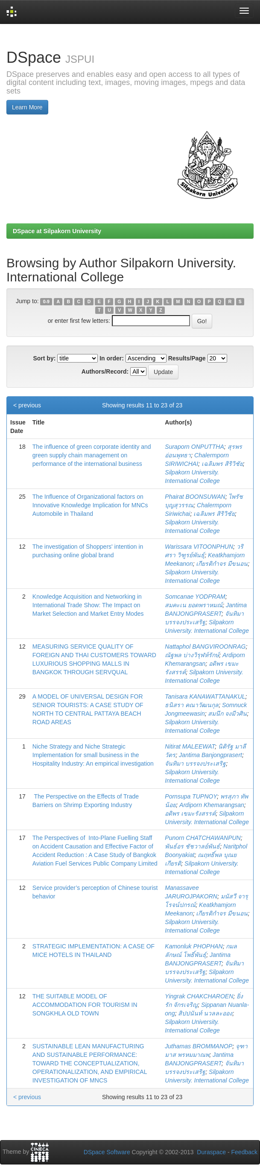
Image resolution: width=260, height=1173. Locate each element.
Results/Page (187, 358)
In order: (111, 358)
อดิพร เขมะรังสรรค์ (190, 813)
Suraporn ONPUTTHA (194, 446)
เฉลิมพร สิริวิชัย (222, 463)
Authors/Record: (105, 371)
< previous (27, 405)
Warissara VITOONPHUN (199, 546)
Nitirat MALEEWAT (190, 746)
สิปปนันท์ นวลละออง (205, 1013)
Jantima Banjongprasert (210, 755)
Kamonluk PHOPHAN (193, 946)
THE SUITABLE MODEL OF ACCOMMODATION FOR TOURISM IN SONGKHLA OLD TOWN (84, 1005)
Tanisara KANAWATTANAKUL (205, 696)
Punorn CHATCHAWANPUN (202, 837)
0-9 (46, 301)
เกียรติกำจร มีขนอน (222, 563)
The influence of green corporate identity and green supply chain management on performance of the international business (91, 455)
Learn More (27, 107)
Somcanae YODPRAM (195, 596)
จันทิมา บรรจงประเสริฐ (195, 763)
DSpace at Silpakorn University (57, 231)
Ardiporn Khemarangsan (211, 805)
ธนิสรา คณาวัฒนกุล (192, 705)
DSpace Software (107, 1152)
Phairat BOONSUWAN (195, 496)
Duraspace (211, 1152)
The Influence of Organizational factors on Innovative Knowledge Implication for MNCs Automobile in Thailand (90, 505)
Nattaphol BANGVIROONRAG (205, 646)
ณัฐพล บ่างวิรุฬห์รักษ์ (192, 655)
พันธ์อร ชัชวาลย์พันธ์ (192, 846)
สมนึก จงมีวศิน (227, 713)
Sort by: (44, 358)
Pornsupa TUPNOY (191, 796)
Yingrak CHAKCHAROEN (199, 996)
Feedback (244, 1152)
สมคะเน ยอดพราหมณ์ (193, 605)
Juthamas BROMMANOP (198, 1046)
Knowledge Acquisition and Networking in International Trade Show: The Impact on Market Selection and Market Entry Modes (88, 605)
